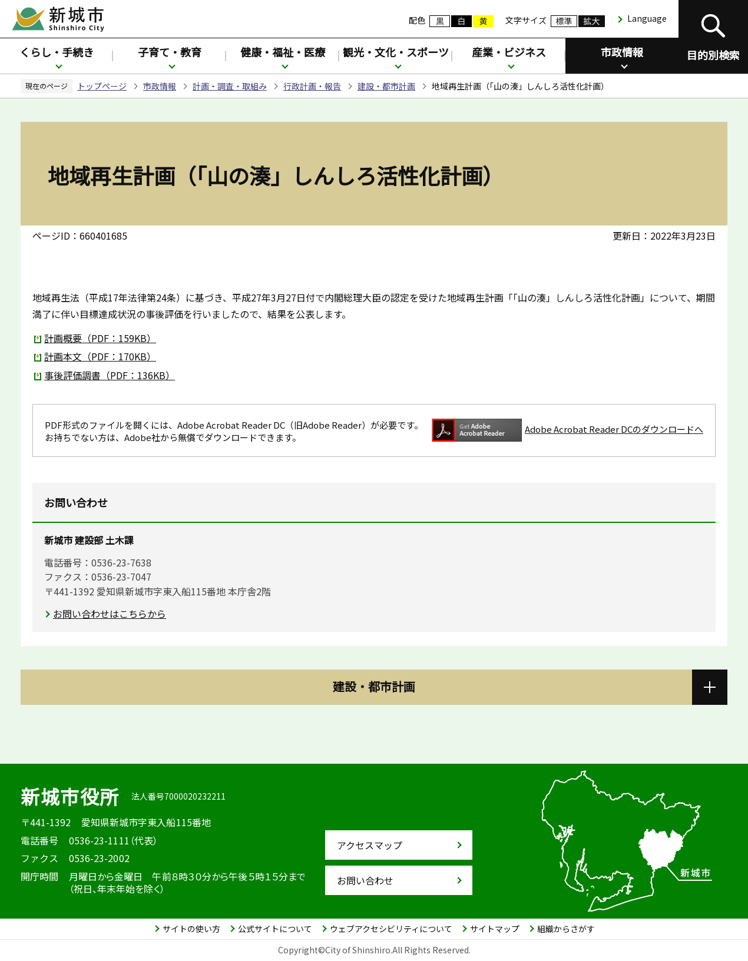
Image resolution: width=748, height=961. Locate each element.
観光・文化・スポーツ (396, 51)
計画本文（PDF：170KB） (100, 356)
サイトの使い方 (191, 929)
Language (647, 18)
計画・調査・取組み (230, 86)
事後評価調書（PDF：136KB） (109, 375)
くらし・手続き (56, 51)
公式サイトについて (275, 929)
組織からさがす (566, 929)
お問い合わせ (365, 880)
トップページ (102, 86)
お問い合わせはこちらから (109, 614)
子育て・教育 (169, 51)
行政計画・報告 (312, 86)
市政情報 (622, 51)
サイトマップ (494, 929)
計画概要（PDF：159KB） (100, 338)
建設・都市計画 (386, 86)
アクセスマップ (369, 845)
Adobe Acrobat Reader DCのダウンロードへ (567, 430)
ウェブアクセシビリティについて (391, 929)
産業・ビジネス (509, 51)
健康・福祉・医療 (282, 51)
